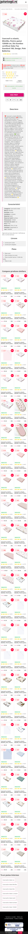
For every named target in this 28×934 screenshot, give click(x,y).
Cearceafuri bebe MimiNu (21, 9)
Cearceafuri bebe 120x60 (10, 907)
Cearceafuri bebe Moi (9, 889)
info (12, 296)
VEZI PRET (14, 95)
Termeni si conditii (11, 917)
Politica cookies (18, 918)
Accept (20, 932)
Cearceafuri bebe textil (9, 898)
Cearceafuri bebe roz (8, 880)
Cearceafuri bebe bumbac (10, 902)
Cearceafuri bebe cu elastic (10, 893)
